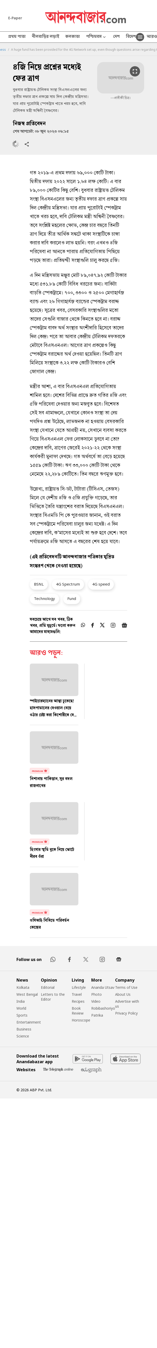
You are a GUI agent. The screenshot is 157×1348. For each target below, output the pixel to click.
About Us (123, 994)
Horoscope (81, 1020)
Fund (71, 598)
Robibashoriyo (103, 1008)
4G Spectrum (68, 584)
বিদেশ (131, 37)
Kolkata (22, 987)
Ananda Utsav (102, 987)
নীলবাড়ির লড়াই (45, 37)
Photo (96, 994)
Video (95, 1001)
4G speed (101, 584)
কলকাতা (72, 37)
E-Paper (15, 17)
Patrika (97, 1015)
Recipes (78, 1001)
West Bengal (27, 994)
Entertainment (28, 1022)
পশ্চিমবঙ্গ (96, 37)
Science (22, 1036)
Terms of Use (126, 987)
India (20, 1001)
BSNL (39, 584)
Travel (77, 994)
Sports (21, 1015)
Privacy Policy (126, 1013)
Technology (44, 598)
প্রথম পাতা (17, 37)
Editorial (47, 987)
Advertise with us (127, 1004)
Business (23, 1029)
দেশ (116, 37)
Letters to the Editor (53, 997)
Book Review (78, 1011)
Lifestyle (79, 987)
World (21, 1008)
